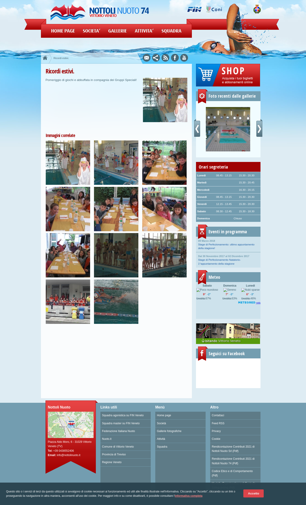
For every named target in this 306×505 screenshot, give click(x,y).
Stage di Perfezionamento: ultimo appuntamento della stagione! (228, 244)
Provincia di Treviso (114, 454)
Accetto (253, 493)
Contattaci (218, 415)
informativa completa (188, 495)
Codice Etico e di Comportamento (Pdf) (232, 473)
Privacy (216, 431)
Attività (161, 439)
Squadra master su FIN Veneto (121, 423)
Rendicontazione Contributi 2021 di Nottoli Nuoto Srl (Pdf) (233, 449)
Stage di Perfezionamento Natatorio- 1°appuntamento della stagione (228, 259)
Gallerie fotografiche (169, 431)
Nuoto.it (106, 439)
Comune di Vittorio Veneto (118, 446)
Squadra (162, 446)
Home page (164, 415)
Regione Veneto (111, 462)
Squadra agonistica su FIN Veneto (123, 415)
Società (161, 423)
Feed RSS (218, 423)
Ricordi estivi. (61, 58)
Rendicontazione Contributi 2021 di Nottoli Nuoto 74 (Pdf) (233, 461)
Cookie (216, 439)
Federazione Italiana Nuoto (118, 431)
